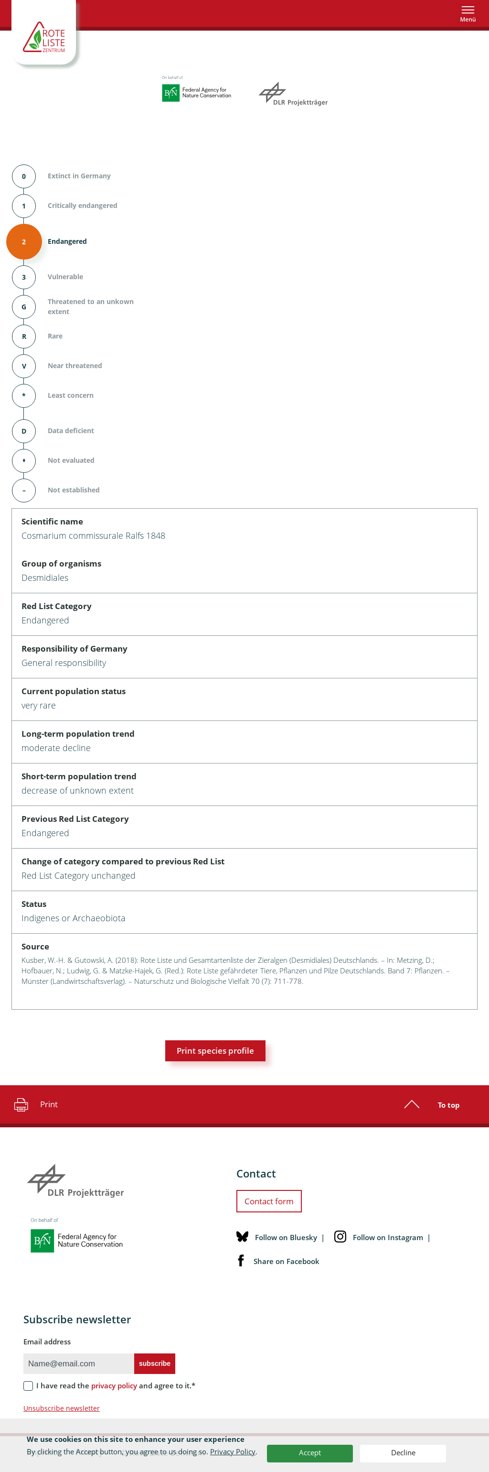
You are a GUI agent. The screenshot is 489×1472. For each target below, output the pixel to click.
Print (34, 1104)
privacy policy (114, 1385)
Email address (47, 1341)
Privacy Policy (232, 1451)
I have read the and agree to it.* (115, 1385)
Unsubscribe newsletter (61, 1408)
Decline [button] (403, 1452)
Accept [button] (310, 1452)
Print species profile (215, 1050)
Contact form (269, 1201)
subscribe (154, 1363)
